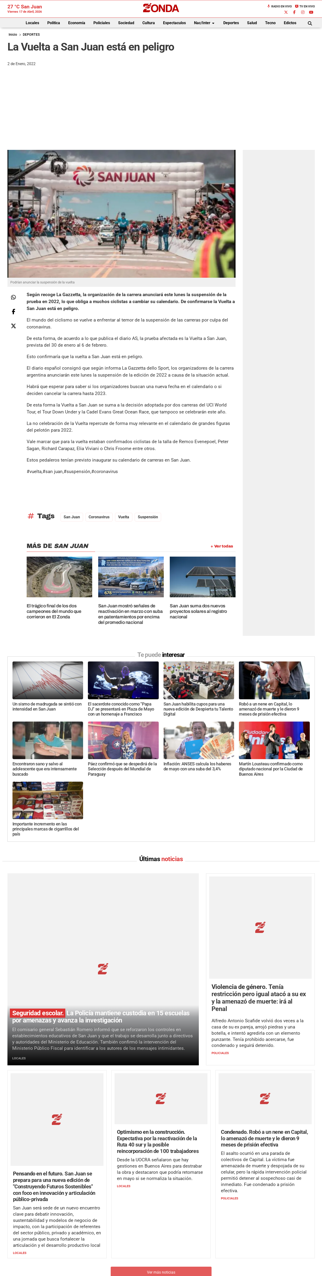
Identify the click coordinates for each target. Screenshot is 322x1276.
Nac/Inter (205, 23)
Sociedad (126, 23)
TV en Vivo (305, 6)
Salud (252, 23)
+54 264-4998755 (194, 1237)
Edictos (290, 23)
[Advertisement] (161, 113)
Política (53, 23)
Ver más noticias (161, 1176)
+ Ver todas (222, 546)
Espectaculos (174, 23)
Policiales (101, 23)
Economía (76, 23)
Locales (32, 23)
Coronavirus (99, 517)
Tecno (270, 23)
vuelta (123, 517)
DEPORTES (31, 35)
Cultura (148, 23)
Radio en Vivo (279, 6)
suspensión (148, 517)
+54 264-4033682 (190, 1232)
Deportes (231, 23)
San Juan (72, 517)
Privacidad (173, 1247)
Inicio (13, 35)
